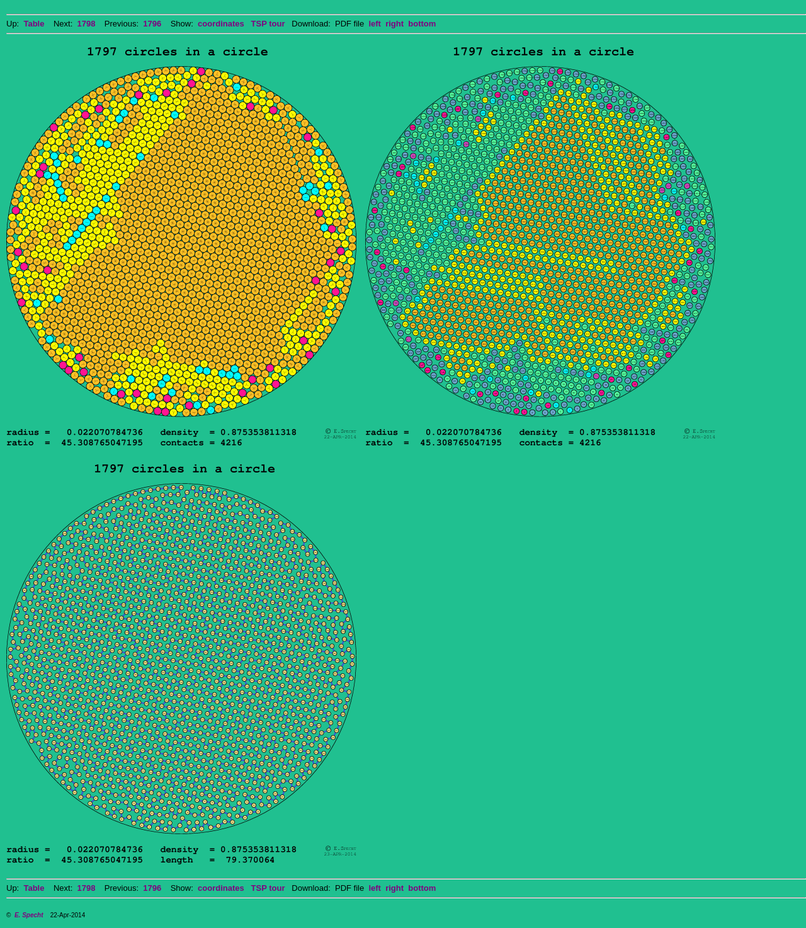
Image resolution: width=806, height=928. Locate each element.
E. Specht (28, 915)
